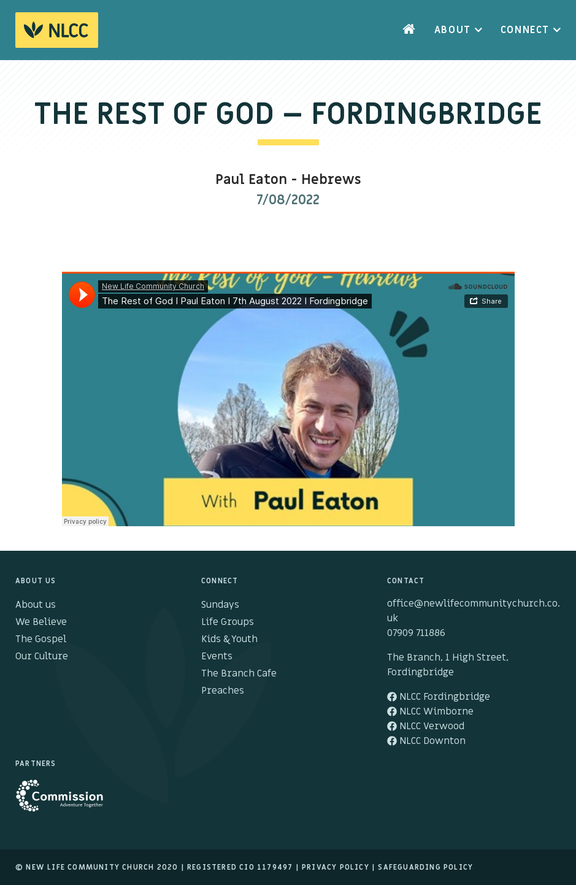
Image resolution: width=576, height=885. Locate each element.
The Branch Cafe (239, 673)
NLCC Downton (426, 741)
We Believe (41, 622)
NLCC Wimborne (430, 711)
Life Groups (227, 622)
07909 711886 (416, 633)
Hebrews (331, 180)
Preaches (222, 690)
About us (35, 604)
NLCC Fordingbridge (438, 696)
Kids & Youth (229, 639)
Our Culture (41, 656)
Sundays (220, 604)
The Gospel (40, 639)
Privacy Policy (335, 867)
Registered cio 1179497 (240, 867)
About (452, 30)
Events (216, 656)
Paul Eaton (251, 180)
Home (409, 30)
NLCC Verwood (425, 726)
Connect (525, 30)
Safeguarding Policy (425, 867)
